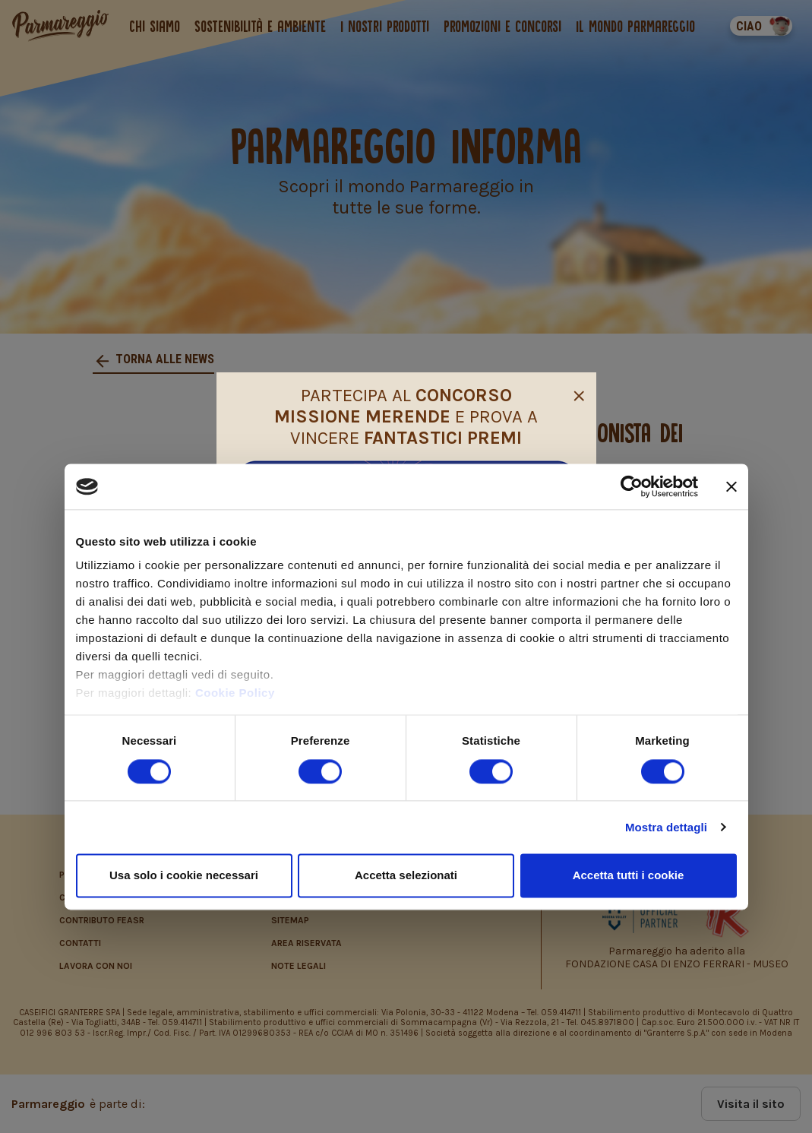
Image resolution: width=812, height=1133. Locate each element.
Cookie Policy (235, 693)
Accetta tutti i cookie (628, 875)
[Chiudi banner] (731, 486)
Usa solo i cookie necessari (183, 875)
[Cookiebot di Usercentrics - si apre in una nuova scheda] (631, 486)
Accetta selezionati (406, 875)
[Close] (578, 393)
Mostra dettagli (666, 827)
